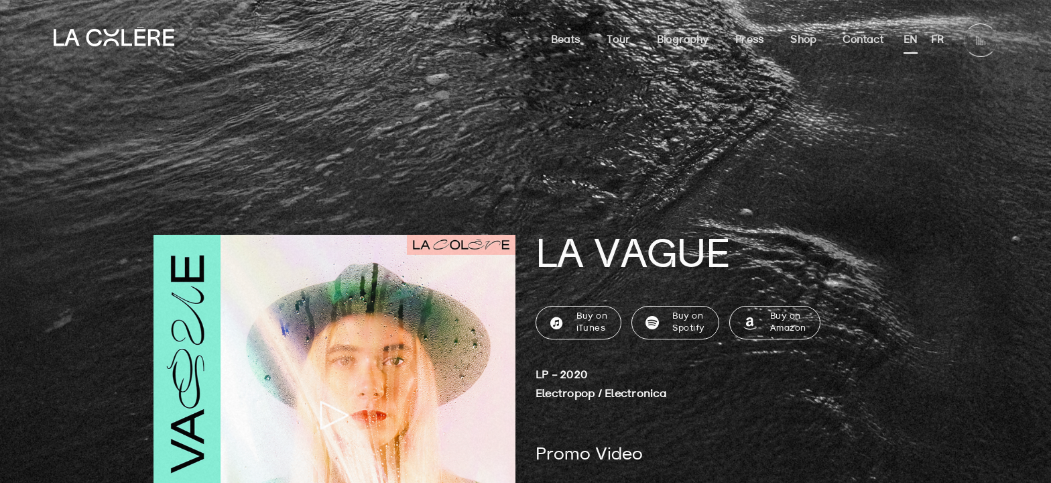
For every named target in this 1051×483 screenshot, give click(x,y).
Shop (803, 41)
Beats (565, 41)
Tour (618, 41)
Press (749, 41)
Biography (682, 41)
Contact (863, 41)
